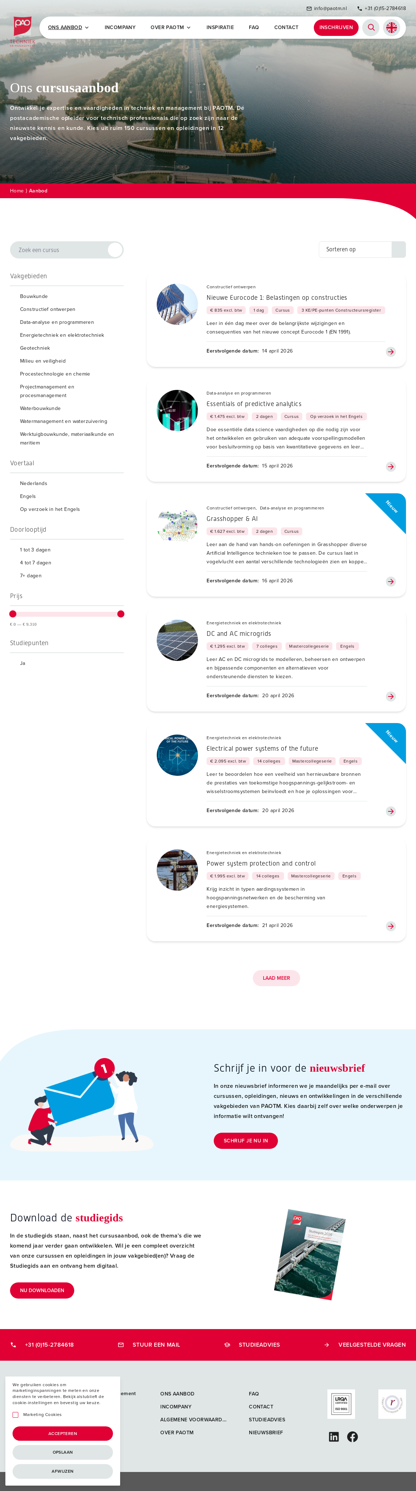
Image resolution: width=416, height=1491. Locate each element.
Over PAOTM (171, 27)
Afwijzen (63, 1471)
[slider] (12, 613)
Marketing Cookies (42, 1415)
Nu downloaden (42, 1290)
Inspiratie (220, 27)
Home (17, 190)
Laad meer (276, 977)
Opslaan (63, 1452)
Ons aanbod (177, 1393)
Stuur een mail (149, 1343)
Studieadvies (252, 1343)
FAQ (254, 27)
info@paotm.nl (326, 8)
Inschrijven (336, 27)
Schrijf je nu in (246, 1139)
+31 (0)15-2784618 (381, 8)
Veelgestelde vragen (364, 1343)
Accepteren (62, 1433)
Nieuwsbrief (266, 1431)
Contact (286, 27)
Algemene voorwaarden (194, 1418)
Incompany (120, 27)
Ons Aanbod (69, 27)
